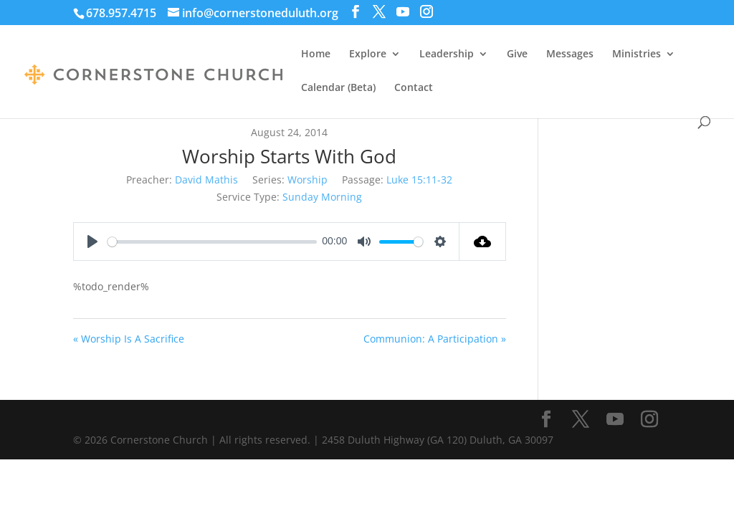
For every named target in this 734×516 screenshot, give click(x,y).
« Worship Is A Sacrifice (128, 338)
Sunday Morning (322, 197)
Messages (570, 54)
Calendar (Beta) (338, 88)
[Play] (92, 241)
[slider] (212, 242)
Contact (413, 88)
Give (517, 54)
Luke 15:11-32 (419, 179)
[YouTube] (402, 12)
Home (315, 54)
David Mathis (206, 179)
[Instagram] (426, 12)
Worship (307, 179)
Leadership (446, 54)
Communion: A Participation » (434, 338)
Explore (367, 54)
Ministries (636, 54)
